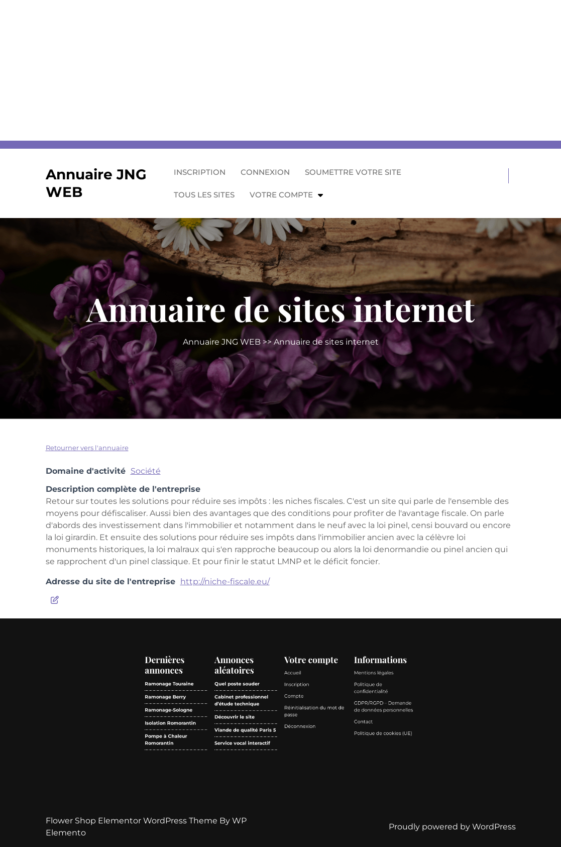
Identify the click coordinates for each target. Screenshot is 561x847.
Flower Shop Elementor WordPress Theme (132, 820)
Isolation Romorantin (250, 785)
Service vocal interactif (270, 790)
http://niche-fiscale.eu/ (225, 581)
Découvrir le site (267, 783)
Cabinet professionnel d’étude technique (269, 778)
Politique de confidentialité (305, 775)
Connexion (265, 172)
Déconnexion (285, 786)
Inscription (200, 172)
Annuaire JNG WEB (222, 342)
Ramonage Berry (248, 777)
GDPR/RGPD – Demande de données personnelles (309, 780)
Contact (303, 784)
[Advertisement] (280, 70)
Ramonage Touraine (249, 774)
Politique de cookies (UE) (309, 788)
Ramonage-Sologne (249, 781)
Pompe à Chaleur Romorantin (249, 789)
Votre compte (281, 194)
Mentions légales (306, 771)
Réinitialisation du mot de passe (289, 781)
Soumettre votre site (353, 172)
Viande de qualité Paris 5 (270, 787)
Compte (284, 777)
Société (146, 471)
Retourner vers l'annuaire (87, 448)
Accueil (283, 771)
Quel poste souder (268, 774)
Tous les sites (204, 194)
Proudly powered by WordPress (452, 826)
